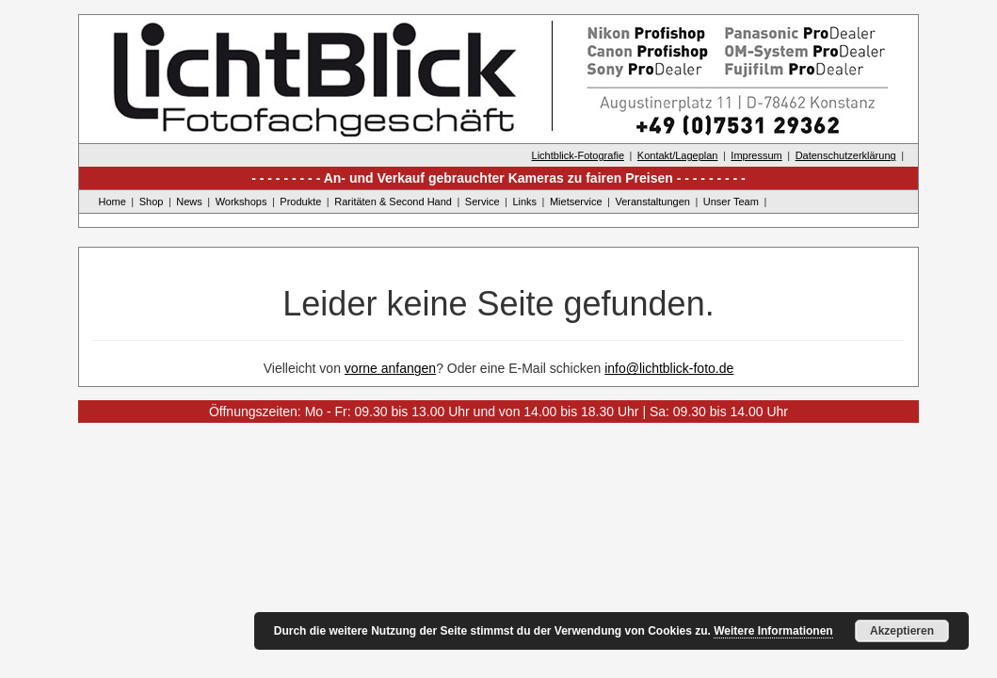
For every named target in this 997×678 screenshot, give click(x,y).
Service (482, 201)
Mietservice (576, 201)
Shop (151, 201)
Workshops (241, 201)
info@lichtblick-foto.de (668, 368)
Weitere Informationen (773, 631)
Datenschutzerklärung (846, 155)
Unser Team (731, 201)
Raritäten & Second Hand (393, 201)
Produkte (300, 201)
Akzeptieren (902, 631)
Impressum (756, 155)
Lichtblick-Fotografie (578, 155)
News (189, 201)
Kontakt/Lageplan (677, 155)
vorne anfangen (390, 368)
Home (112, 201)
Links (524, 201)
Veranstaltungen (652, 201)
